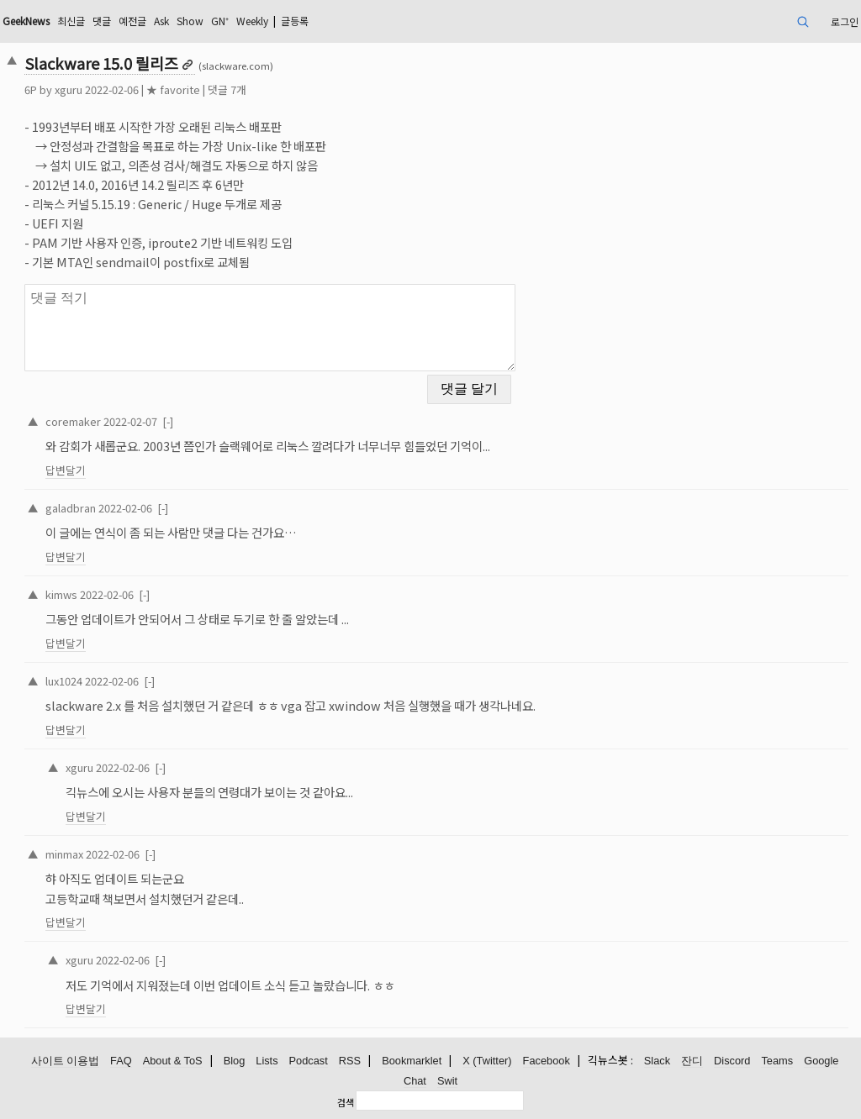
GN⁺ (220, 20)
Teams (777, 1060)
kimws (61, 594)
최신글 (71, 20)
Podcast (308, 1060)
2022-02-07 (130, 421)
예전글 (132, 20)
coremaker (73, 421)
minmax (64, 854)
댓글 (101, 20)
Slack (657, 1060)
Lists (266, 1060)
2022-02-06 (125, 508)
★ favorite (173, 89)
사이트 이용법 (65, 1060)
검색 (345, 1102)
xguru (68, 89)
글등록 (295, 20)
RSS (350, 1060)
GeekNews (26, 20)
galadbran (70, 508)
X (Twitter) (486, 1060)
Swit (447, 1080)
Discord (732, 1060)
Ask (161, 20)
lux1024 (63, 681)
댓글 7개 (227, 89)
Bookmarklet (411, 1060)
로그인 (844, 21)
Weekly (252, 20)
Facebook (546, 1060)
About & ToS (173, 1060)
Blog (235, 1060)
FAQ (121, 1060)
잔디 (692, 1060)
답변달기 (65, 470)
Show (190, 20)
